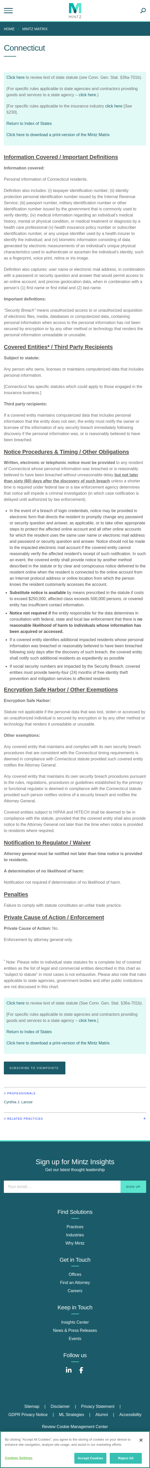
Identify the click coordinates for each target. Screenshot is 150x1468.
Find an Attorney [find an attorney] (75, 1282)
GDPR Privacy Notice (28, 1414)
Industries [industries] (75, 1235)
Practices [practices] (75, 1227)
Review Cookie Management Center (75, 1426)
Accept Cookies (90, 1458)
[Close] (141, 1440)
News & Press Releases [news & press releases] (75, 1330)
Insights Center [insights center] (75, 1322)
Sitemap (31, 1406)
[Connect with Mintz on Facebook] (81, 1373)
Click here (15, 77)
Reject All (125, 1458)
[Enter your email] (75, 1187)
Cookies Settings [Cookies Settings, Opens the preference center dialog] (19, 1458)
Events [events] (75, 1338)
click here (87, 95)
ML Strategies (71, 1414)
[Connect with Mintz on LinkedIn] (69, 1373)
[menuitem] (10, 29)
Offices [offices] (75, 1274)
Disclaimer (60, 1406)
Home (9, 29)
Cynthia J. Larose (18, 1102)
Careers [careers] (75, 1291)
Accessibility (130, 1414)
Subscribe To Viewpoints (34, 1068)
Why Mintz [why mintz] (75, 1243)
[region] (75, 1449)
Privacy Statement (97, 1406)
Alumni (101, 1414)
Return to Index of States (29, 123)
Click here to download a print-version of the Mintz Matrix (58, 135)
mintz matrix (35, 29)
